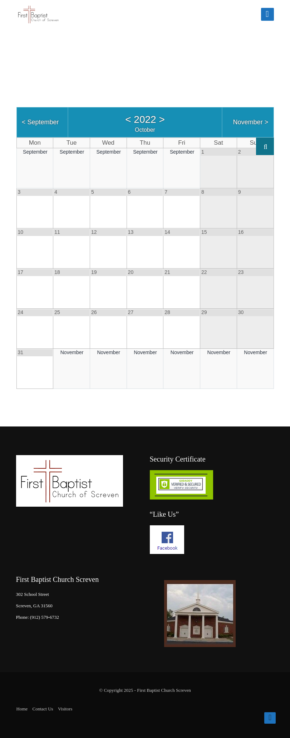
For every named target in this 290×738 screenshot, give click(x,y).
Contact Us (43, 709)
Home (22, 709)
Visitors (65, 709)
